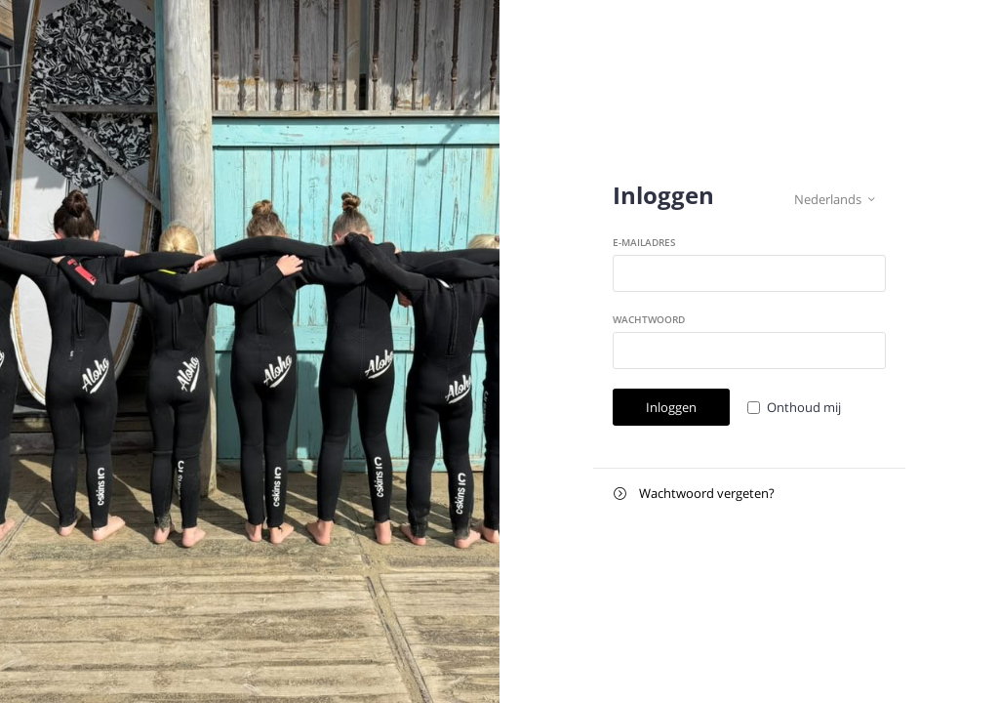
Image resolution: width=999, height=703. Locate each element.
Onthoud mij (804, 407)
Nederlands (834, 199)
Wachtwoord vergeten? (694, 493)
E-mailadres (644, 242)
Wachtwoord (649, 319)
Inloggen (671, 407)
